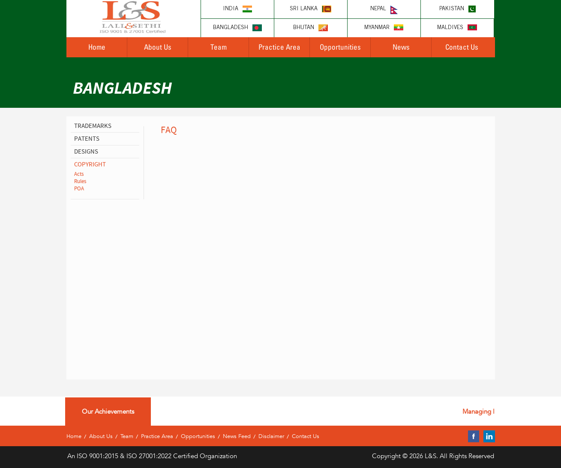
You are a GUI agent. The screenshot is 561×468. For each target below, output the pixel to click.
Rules (80, 181)
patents (86, 139)
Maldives (457, 27)
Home (96, 46)
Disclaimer (271, 436)
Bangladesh (237, 27)
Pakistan (457, 9)
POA (79, 188)
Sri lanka (310, 9)
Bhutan (310, 27)
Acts (79, 174)
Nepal (384, 10)
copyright (90, 164)
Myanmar (383, 27)
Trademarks (92, 126)
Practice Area (279, 46)
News (401, 46)
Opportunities (340, 46)
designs (86, 152)
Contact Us (461, 46)
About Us (157, 46)
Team (218, 46)
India (237, 9)
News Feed (237, 436)
